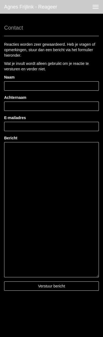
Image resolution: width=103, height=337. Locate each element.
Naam (9, 77)
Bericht (10, 138)
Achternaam (15, 97)
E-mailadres (15, 118)
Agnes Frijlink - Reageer (30, 7)
